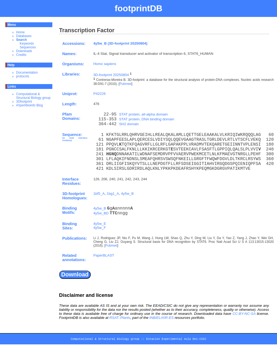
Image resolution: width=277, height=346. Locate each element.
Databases (23, 36)
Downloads (24, 51)
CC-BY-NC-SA (244, 314)
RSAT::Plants (119, 318)
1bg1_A (113, 194)
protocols (22, 76)
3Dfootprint (24, 101)
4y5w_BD (101, 213)
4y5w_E (99, 224)
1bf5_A (99, 194)
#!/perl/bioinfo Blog (29, 105)
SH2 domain (129, 124)
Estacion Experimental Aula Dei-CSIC (176, 340)
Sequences (28, 47)
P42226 (99, 94)
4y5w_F (99, 228)
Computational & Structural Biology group (33, 96)
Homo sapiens (104, 64)
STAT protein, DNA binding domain (146, 119)
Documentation (27, 72)
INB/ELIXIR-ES (162, 318)
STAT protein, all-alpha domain (143, 114)
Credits (21, 55)
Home (20, 32)
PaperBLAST (103, 255)
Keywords (27, 43)
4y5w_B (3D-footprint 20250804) (120, 43)
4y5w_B (127, 194)
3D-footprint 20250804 (111, 75)
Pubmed (125, 84)
